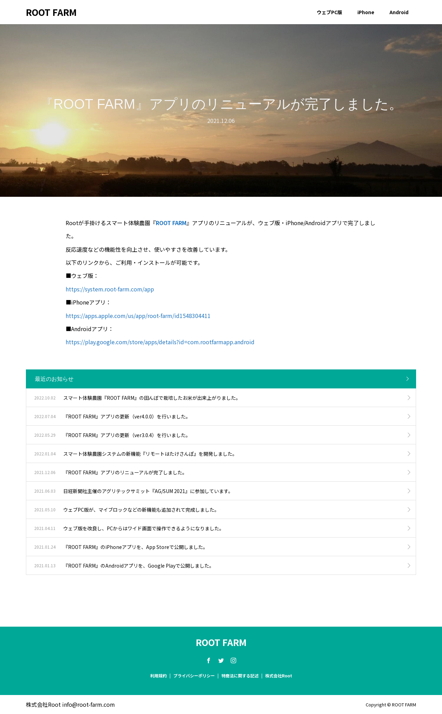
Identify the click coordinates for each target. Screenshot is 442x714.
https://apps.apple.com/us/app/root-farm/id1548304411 (138, 315)
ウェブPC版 (329, 12)
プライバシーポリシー (194, 675)
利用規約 (158, 675)
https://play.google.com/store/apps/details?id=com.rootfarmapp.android (160, 342)
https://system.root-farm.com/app (110, 289)
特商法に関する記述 (240, 675)
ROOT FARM (51, 12)
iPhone (365, 12)
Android (399, 12)
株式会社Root (278, 675)
